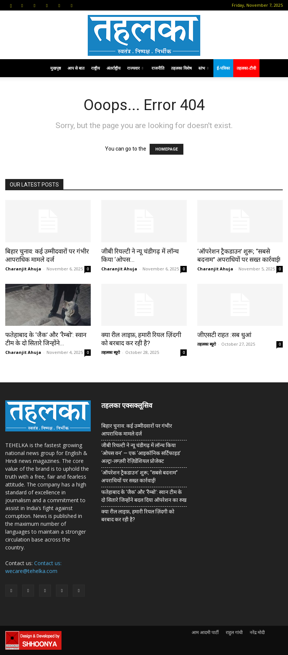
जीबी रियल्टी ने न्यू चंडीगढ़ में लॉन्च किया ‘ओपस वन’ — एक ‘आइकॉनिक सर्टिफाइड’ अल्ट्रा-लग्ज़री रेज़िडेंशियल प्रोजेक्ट (141, 453)
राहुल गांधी (234, 632)
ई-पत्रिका (223, 68)
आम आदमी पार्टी (205, 632)
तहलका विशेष (181, 68)
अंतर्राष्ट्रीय (113, 68)
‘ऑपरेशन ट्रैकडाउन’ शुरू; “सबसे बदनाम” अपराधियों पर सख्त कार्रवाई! (139, 476)
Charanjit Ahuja (23, 269)
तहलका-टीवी (246, 68)
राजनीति (158, 68)
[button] (10, 5)
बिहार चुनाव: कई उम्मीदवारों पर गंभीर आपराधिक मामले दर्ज (136, 430)
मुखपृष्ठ (55, 68)
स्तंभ (203, 68)
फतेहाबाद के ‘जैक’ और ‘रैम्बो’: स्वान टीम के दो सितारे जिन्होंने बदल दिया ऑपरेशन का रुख (143, 496)
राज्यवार (135, 68)
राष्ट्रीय (95, 68)
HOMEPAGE (166, 149)
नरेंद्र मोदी (257, 632)
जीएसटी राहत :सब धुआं (224, 335)
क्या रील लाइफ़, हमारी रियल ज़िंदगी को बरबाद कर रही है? (137, 515)
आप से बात (76, 68)
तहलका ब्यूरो (110, 352)
